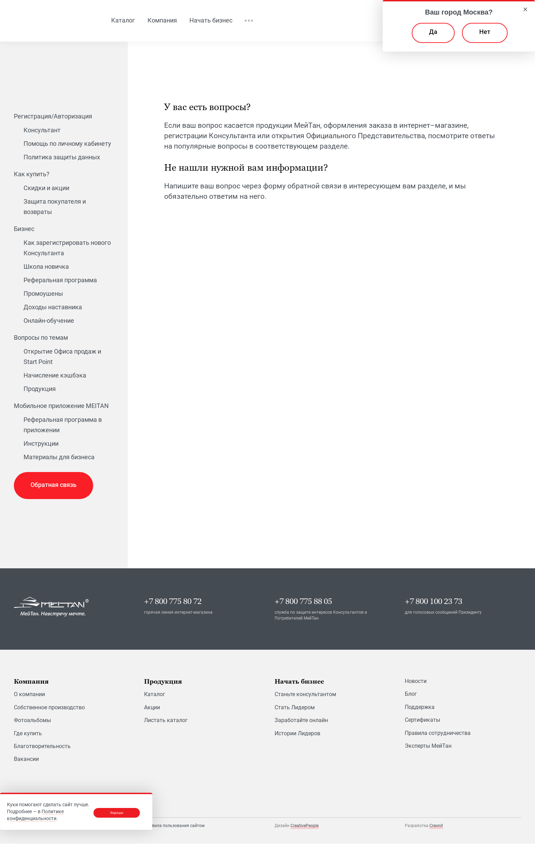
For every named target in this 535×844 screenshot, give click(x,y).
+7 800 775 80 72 (173, 602)
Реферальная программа (60, 280)
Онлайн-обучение (49, 321)
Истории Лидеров (297, 733)
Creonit (436, 826)
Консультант (42, 130)
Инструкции (41, 443)
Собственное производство (49, 707)
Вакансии (26, 759)
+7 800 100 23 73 (433, 602)
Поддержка (420, 707)
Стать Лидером (295, 707)
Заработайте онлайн (301, 721)
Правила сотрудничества (438, 733)
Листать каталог (166, 721)
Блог (411, 694)
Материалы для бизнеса (59, 457)
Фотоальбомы (32, 721)
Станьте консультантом (305, 695)
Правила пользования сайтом (174, 826)
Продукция (40, 389)
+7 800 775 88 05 (303, 602)
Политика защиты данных (62, 157)
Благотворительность (42, 746)
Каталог (154, 695)
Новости (416, 681)
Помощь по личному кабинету (67, 144)
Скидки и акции (46, 188)
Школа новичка (46, 266)
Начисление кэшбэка (55, 375)
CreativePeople (305, 826)
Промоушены (43, 293)
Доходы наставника (53, 307)
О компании (29, 695)
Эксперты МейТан (428, 746)
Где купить (28, 733)
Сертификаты (422, 720)
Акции (152, 707)
